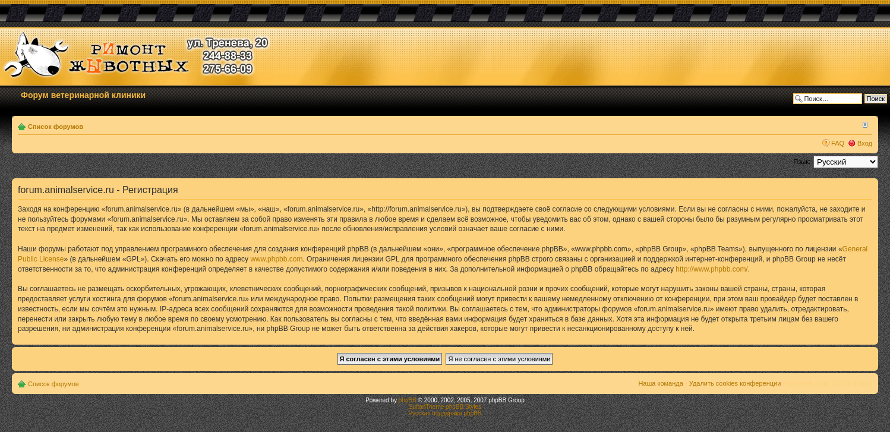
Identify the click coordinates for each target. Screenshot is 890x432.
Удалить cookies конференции (735, 383)
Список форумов (55, 126)
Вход (864, 143)
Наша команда (660, 383)
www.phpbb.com (276, 259)
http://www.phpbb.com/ (711, 269)
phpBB (407, 400)
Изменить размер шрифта (863, 124)
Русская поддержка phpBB (444, 413)
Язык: (801, 161)
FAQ (837, 143)
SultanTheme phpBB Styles (445, 406)
